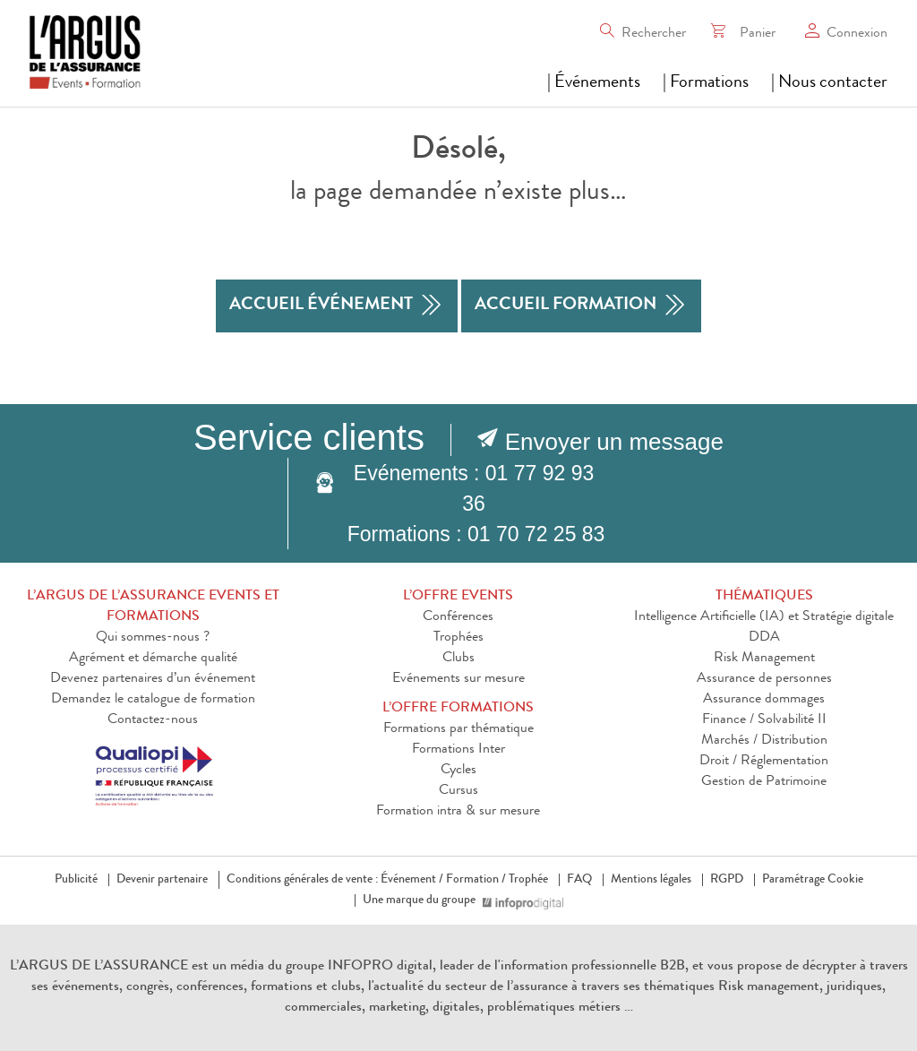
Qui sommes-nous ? (153, 638)
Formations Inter (458, 750)
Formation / (476, 880)
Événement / (412, 880)
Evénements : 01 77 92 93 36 (474, 488)
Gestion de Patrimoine (764, 782)
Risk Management (764, 658)
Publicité (76, 880)
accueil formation (581, 306)
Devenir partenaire (162, 880)
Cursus (458, 791)
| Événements (593, 83)
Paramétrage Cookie (812, 880)
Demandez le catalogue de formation (153, 700)
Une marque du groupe (423, 900)
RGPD (726, 880)
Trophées (458, 638)
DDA (764, 638)
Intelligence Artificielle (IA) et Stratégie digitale (764, 617)
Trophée (528, 880)
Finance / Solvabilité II (764, 720)
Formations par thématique (458, 729)
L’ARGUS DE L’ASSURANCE (99, 967)
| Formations (706, 83)
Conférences (458, 617)
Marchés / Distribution (764, 741)
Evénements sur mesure (458, 679)
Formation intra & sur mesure (458, 812)
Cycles (458, 770)
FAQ (579, 880)
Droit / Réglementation (763, 761)
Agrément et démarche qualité (153, 658)
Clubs (458, 658)
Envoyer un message (614, 441)
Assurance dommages (764, 700)
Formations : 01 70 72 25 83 (476, 534)
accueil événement (336, 306)
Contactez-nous (152, 720)
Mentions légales (651, 880)
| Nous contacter (829, 83)
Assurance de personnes (764, 679)
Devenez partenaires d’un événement (152, 679)
